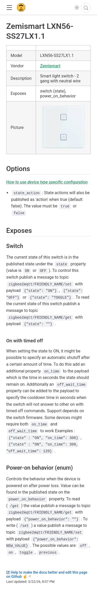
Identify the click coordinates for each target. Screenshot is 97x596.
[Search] (86, 8)
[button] (9, 8)
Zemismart (50, 65)
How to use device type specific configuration (47, 182)
